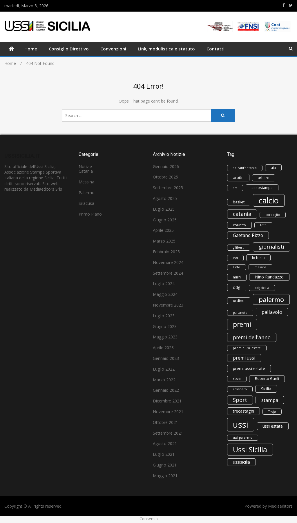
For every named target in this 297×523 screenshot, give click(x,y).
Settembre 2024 (168, 273)
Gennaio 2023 (166, 358)
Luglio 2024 (164, 283)
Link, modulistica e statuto (166, 49)
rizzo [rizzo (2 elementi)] (237, 379)
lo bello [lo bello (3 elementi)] (258, 257)
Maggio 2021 (165, 475)
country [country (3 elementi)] (239, 225)
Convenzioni (113, 49)
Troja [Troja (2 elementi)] (272, 411)
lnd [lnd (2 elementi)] (235, 258)
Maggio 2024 (165, 294)
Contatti (215, 49)
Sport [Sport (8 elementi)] (240, 399)
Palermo (87, 192)
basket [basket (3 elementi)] (239, 202)
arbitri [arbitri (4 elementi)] (238, 177)
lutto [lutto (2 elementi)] (236, 267)
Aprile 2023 (163, 347)
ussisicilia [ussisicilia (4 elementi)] (241, 462)
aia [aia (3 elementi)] (273, 167)
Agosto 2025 (165, 198)
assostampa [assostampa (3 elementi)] (262, 187)
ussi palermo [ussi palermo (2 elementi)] (242, 437)
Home (30, 49)
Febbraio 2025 (166, 251)
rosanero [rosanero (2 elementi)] (240, 389)
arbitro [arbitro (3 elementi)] (263, 177)
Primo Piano (90, 214)
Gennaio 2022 (166, 390)
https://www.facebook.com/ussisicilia (283, 5)
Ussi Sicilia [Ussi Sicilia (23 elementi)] (250, 449)
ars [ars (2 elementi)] (235, 188)
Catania (86, 171)
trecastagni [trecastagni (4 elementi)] (243, 411)
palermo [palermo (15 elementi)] (271, 299)
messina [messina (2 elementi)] (260, 267)
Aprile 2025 (163, 230)
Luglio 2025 (164, 209)
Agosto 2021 (165, 443)
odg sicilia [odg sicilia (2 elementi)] (262, 288)
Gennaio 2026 (166, 166)
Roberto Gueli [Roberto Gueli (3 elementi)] (267, 378)
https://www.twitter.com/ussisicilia (291, 5)
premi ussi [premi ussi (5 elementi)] (244, 358)
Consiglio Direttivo (69, 49)
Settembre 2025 (168, 187)
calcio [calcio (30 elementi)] (269, 200)
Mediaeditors (280, 506)
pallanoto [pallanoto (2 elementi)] (240, 313)
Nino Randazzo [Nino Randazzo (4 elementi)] (269, 277)
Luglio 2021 (164, 454)
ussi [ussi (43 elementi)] (240, 424)
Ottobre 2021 (165, 422)
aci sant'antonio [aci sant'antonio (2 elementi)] (245, 168)
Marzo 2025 (164, 241)
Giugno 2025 (165, 220)
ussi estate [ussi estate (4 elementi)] (272, 426)
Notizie (85, 166)
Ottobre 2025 (165, 177)
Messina (86, 182)
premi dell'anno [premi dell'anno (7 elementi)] (252, 337)
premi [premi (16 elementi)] (242, 324)
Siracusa (86, 203)
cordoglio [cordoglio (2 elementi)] (272, 215)
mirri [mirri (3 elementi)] (237, 277)
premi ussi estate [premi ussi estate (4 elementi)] (249, 368)
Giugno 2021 (165, 465)
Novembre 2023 (168, 305)
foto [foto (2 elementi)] (263, 225)
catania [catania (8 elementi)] (242, 213)
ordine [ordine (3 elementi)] (239, 300)
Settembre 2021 (168, 433)
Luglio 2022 (164, 369)
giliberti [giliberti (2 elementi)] (239, 247)
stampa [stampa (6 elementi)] (269, 400)
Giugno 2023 (165, 326)
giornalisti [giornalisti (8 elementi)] (271, 246)
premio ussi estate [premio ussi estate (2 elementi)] (247, 348)
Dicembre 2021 (167, 401)
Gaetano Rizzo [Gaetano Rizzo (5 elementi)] (248, 235)
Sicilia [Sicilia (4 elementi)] (266, 388)
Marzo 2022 (164, 379)
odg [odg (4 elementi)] (236, 287)
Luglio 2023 (164, 315)
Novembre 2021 (168, 411)
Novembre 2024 (168, 262)
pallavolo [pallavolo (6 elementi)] (272, 312)
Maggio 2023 (165, 337)
